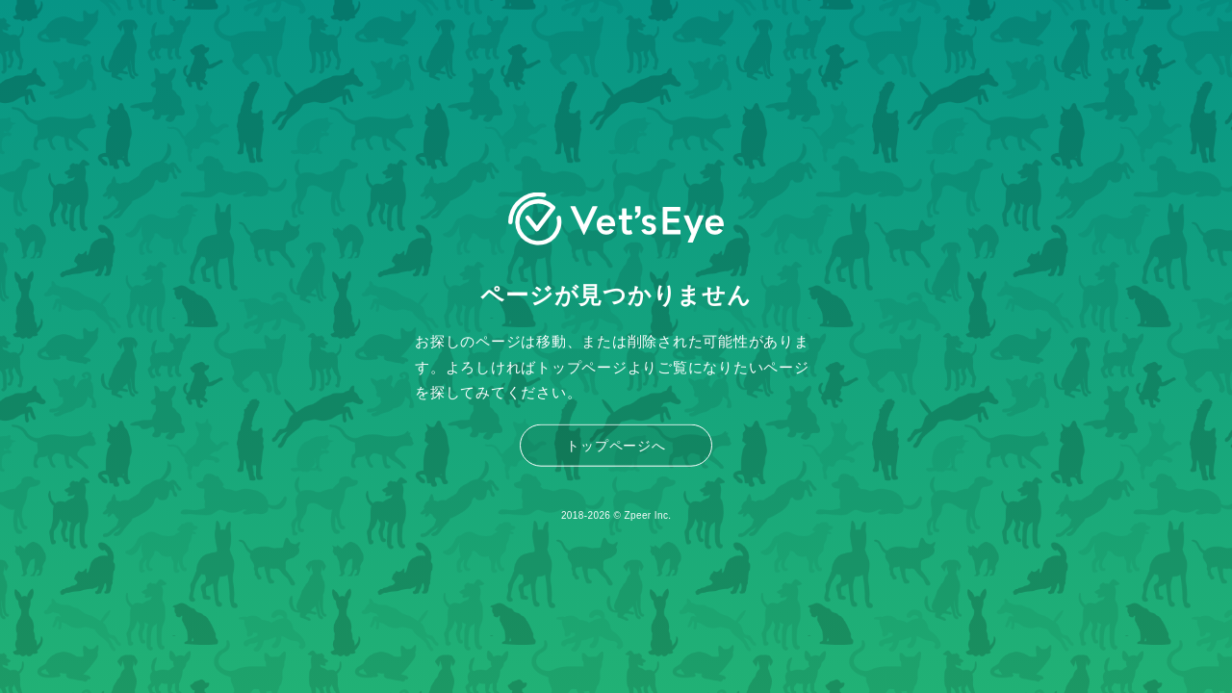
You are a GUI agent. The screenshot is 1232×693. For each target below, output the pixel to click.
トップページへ (615, 445)
